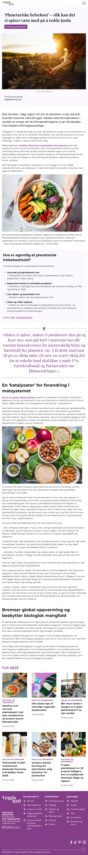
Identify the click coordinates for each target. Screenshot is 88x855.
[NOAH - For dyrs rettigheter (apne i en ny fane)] (12, 827)
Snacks (52, 820)
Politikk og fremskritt (16, 27)
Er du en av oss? (34, 809)
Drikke (52, 824)
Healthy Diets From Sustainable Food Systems (43, 145)
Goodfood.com (24, 317)
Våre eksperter (34, 805)
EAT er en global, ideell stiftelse (18, 397)
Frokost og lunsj (56, 801)
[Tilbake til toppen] (83, 849)
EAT (13, 317)
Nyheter (74, 801)
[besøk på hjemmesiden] (8, 3)
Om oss (30, 801)
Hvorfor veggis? (77, 809)
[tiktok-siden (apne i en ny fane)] (75, 842)
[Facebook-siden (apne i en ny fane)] (71, 842)
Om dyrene (75, 817)
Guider (73, 805)
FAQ (72, 813)
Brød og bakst (55, 816)
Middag (52, 805)
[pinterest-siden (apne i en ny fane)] (79, 842)
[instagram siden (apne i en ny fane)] (84, 842)
